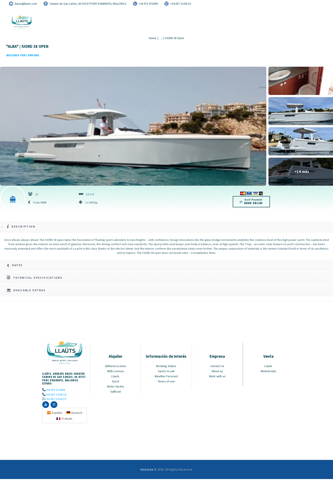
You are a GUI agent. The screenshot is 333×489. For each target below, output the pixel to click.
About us (217, 371)
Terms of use (166, 381)
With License (115, 371)
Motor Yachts (115, 386)
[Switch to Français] (64, 419)
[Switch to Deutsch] (74, 413)
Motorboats (268, 371)
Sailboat (115, 391)
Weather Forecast (166, 376)
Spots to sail (166, 371)
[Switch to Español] (54, 413)
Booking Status (166, 366)
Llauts (115, 376)
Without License (116, 366)
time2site (147, 470)
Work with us (217, 376)
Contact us (217, 366)
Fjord (115, 381)
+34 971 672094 (55, 390)
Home (152, 38)
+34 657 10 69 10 (55, 394)
